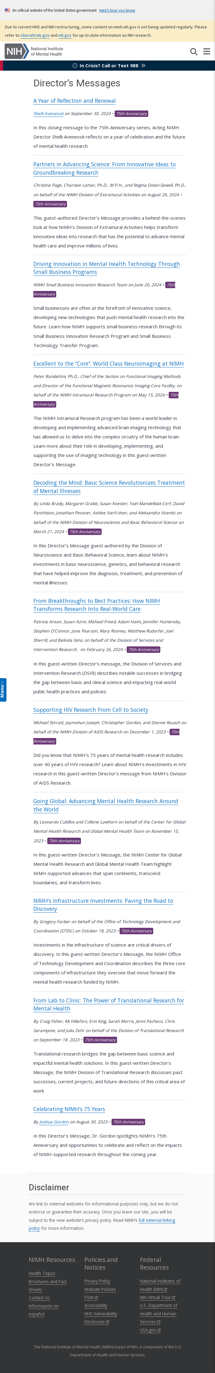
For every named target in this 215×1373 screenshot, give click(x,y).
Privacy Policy (97, 1281)
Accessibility (95, 1305)
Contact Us (39, 1297)
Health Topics (42, 1273)
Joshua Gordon (54, 1122)
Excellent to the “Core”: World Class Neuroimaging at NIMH (108, 363)
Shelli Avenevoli (48, 113)
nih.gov (65, 35)
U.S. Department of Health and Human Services (158, 1313)
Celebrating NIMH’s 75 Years (69, 1109)
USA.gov (150, 1330)
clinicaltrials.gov (35, 35)
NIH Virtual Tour (157, 1297)
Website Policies (100, 1289)
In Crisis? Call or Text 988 (109, 65)
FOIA (91, 1297)
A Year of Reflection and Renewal (74, 100)
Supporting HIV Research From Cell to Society (90, 709)
